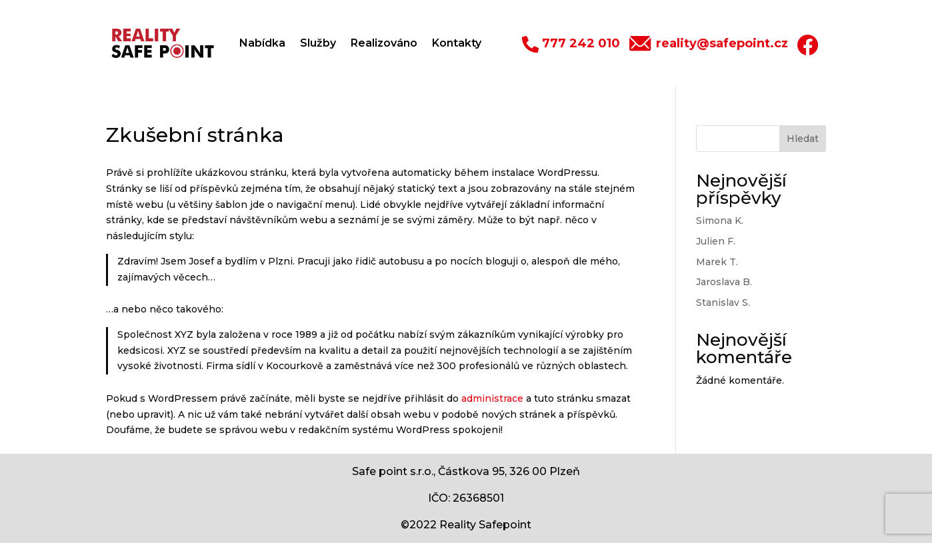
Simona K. (719, 221)
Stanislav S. (723, 302)
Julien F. (715, 241)
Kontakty (456, 43)
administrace (492, 398)
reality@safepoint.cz (722, 43)
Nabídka (262, 43)
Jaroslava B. (724, 282)
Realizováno (384, 43)
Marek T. (717, 262)
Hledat (803, 139)
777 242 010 (581, 43)
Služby (318, 43)
